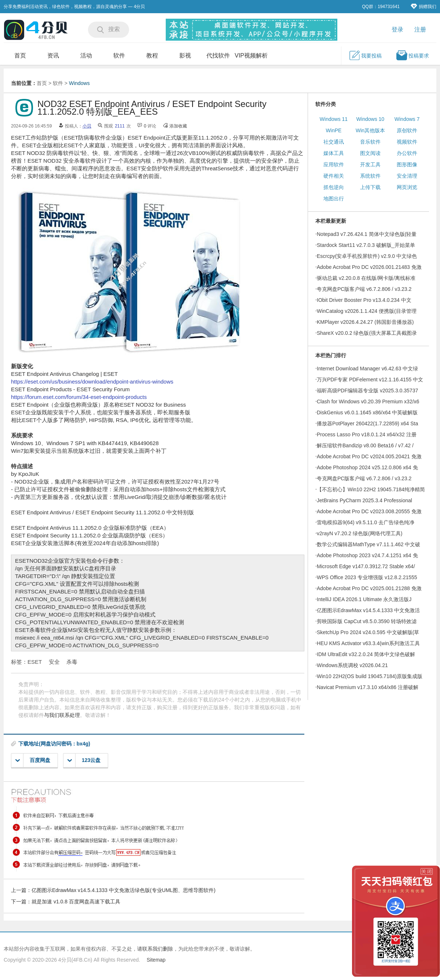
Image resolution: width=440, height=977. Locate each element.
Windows (79, 83)
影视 (185, 55)
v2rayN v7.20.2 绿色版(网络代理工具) (359, 533)
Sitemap (156, 960)
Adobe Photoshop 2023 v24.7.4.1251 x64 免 (367, 555)
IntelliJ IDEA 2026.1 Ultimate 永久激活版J (364, 599)
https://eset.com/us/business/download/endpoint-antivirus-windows (92, 381)
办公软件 (407, 153)
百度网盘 (32, 760)
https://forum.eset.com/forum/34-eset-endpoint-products (79, 397)
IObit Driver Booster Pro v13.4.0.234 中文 (364, 300)
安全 (54, 662)
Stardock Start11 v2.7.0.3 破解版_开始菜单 (366, 245)
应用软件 (333, 164)
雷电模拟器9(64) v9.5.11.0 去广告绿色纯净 (365, 522)
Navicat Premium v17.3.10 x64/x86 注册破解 (367, 687)
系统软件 (370, 176)
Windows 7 (407, 119)
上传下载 (370, 187)
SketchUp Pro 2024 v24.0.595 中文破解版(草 (368, 632)
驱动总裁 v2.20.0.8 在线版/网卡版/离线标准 (366, 278)
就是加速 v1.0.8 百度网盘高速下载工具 (76, 901)
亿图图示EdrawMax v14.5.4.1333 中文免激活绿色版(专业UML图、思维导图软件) (124, 890)
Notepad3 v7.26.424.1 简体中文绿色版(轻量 (367, 234)
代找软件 (218, 55)
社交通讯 (333, 142)
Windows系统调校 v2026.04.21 (352, 665)
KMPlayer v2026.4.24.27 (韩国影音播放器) (365, 322)
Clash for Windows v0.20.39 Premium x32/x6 (368, 401)
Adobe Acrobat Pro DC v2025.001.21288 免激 (369, 588)
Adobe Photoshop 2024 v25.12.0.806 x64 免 (367, 467)
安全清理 (407, 176)
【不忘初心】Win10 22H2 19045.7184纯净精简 (371, 489)
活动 (86, 55)
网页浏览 (407, 187)
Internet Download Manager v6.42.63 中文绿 (367, 368)
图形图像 (407, 164)
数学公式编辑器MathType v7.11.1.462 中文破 (368, 544)
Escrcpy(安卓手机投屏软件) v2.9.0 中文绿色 (367, 256)
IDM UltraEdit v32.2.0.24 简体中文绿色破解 (366, 654)
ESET (34, 662)
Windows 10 (370, 119)
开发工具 (370, 164)
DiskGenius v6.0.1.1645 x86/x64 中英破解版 (367, 412)
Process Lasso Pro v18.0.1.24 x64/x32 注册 (367, 434)
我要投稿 (365, 55)
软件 (119, 55)
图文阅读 (370, 153)
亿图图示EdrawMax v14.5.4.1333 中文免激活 (368, 610)
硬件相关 (333, 176)
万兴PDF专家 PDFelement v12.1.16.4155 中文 (370, 379)
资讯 (53, 55)
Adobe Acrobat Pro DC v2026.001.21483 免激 (369, 267)
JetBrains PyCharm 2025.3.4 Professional (364, 500)
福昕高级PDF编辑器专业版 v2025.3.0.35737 (367, 390)
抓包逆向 (333, 187)
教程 (152, 55)
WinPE (334, 130)
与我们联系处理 (62, 715)
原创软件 (407, 130)
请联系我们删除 (155, 949)
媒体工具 (333, 153)
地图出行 (333, 198)
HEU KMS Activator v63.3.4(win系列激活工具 (368, 643)
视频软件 (407, 142)
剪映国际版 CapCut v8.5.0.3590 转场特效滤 (367, 621)
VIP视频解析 (251, 55)
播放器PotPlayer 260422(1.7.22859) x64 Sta (367, 423)
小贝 (86, 126)
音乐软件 (370, 142)
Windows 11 (334, 119)
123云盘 (83, 760)
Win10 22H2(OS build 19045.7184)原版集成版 (369, 676)
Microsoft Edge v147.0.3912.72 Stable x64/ (366, 566)
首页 (20, 55)
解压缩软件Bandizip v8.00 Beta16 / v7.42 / (365, 445)
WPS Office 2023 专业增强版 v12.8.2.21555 (367, 577)
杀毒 (71, 662)
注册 (420, 29)
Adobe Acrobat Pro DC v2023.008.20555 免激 (369, 511)
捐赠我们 (423, 6)
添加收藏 (178, 126)
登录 (397, 29)
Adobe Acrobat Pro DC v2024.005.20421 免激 (369, 456)
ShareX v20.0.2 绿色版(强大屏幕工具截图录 (367, 333)
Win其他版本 (370, 130)
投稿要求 (412, 55)
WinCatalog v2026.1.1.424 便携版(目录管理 (367, 311)
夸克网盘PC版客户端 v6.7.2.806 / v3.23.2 (364, 289)
